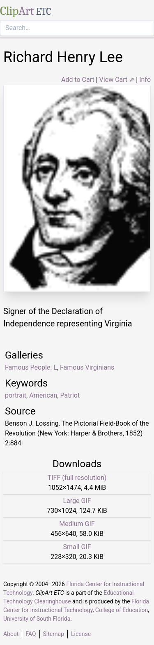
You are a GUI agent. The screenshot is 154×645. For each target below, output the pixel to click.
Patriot (70, 395)
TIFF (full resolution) (77, 478)
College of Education (121, 610)
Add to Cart (77, 80)
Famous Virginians (87, 367)
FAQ (30, 634)
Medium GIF (76, 524)
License (81, 634)
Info (145, 80)
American (43, 395)
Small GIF (77, 547)
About (10, 634)
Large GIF (77, 501)
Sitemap (53, 634)
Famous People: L (31, 367)
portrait (15, 395)
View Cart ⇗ (117, 80)
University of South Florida (36, 618)
